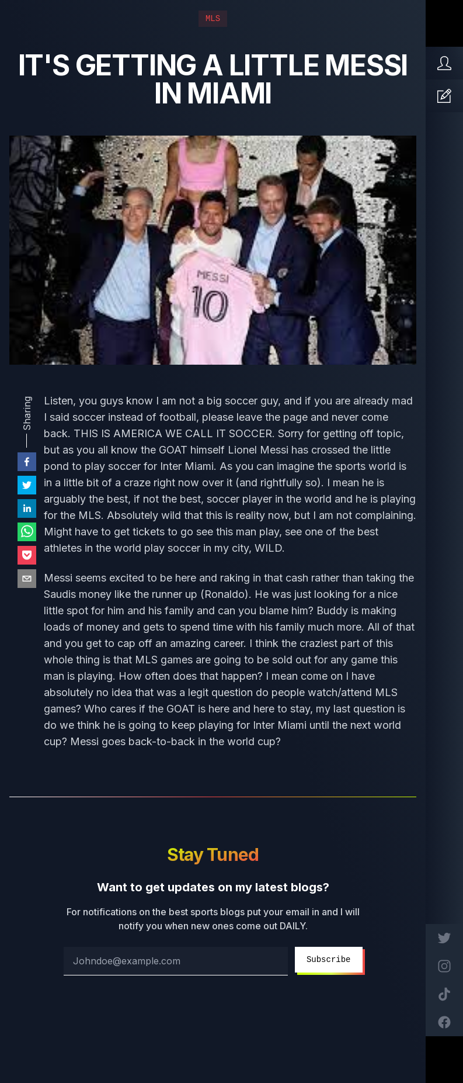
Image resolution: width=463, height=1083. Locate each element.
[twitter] (27, 485)
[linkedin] (27, 508)
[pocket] (27, 555)
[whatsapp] (27, 532)
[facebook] (27, 461)
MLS (213, 18)
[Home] (444, 63)
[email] (27, 578)
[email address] (176, 961)
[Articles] (444, 95)
